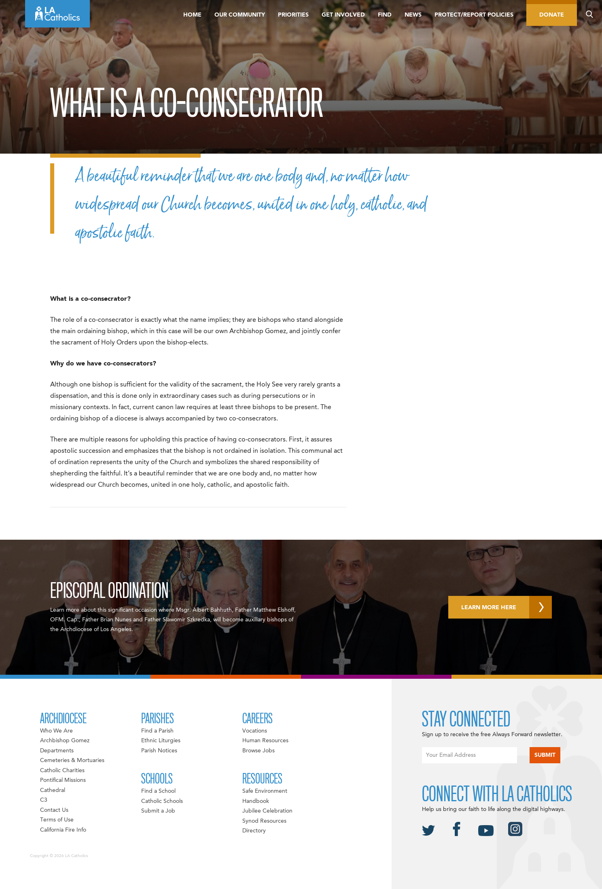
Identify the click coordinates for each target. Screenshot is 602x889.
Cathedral (52, 790)
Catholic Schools (162, 801)
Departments (57, 751)
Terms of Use (57, 820)
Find (385, 15)
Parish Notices (159, 751)
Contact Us (54, 810)
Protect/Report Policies (474, 15)
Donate (551, 15)
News (413, 15)
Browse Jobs (258, 751)
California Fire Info (63, 830)
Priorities (293, 15)
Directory (254, 831)
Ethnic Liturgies (160, 740)
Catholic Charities (62, 770)
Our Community (239, 15)
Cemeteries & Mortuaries (72, 760)
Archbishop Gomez (64, 740)
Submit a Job (158, 811)
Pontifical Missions (63, 780)
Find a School (158, 791)
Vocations (254, 731)
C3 (43, 800)
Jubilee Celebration (267, 811)
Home (192, 15)
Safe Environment (264, 791)
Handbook (255, 801)
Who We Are (56, 731)
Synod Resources (264, 821)
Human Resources (265, 740)
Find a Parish (157, 731)
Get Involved (343, 15)
